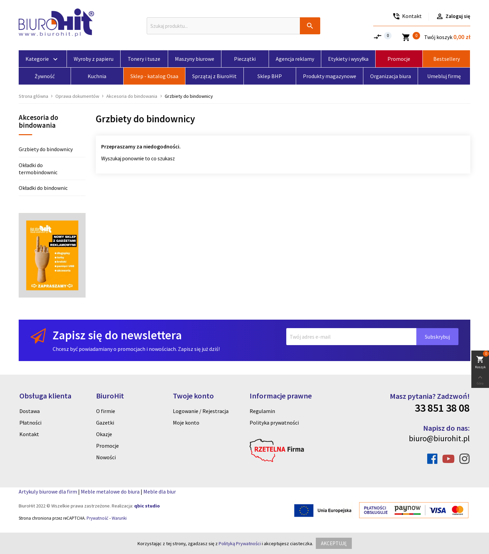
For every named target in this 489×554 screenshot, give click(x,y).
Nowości (106, 457)
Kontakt (29, 434)
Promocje (107, 445)
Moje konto (186, 422)
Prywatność (97, 518)
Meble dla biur (159, 491)
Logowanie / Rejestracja (201, 411)
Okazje (104, 434)
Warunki (119, 518)
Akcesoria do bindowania (38, 122)
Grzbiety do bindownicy (46, 149)
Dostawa (29, 411)
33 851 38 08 (442, 408)
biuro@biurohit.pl (439, 438)
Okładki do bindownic (43, 187)
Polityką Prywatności (240, 543)
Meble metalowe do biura (110, 491)
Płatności (30, 422)
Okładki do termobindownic (38, 169)
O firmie (105, 411)
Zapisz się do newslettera (117, 335)
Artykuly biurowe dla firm (48, 491)
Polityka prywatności (274, 422)
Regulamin (262, 411)
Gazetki (105, 422)
